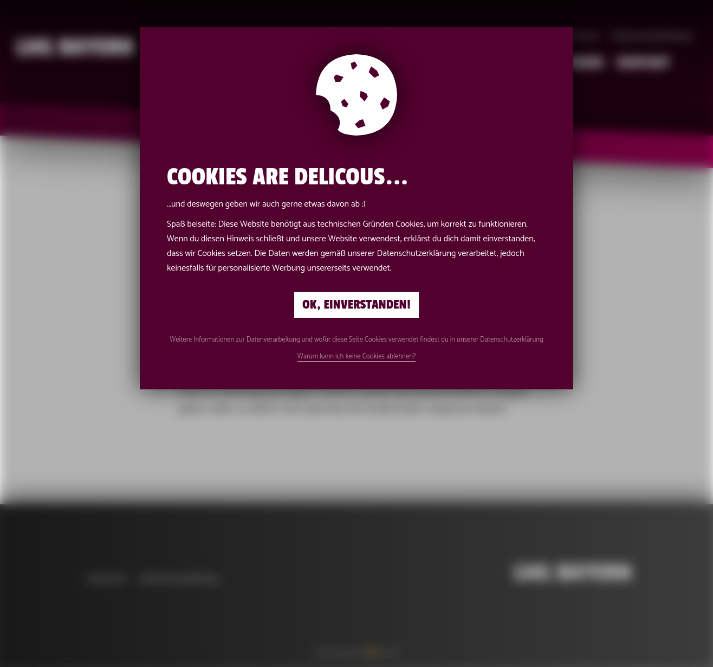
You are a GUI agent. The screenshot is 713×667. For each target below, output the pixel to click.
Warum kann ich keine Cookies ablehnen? (356, 356)
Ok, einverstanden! (356, 304)
